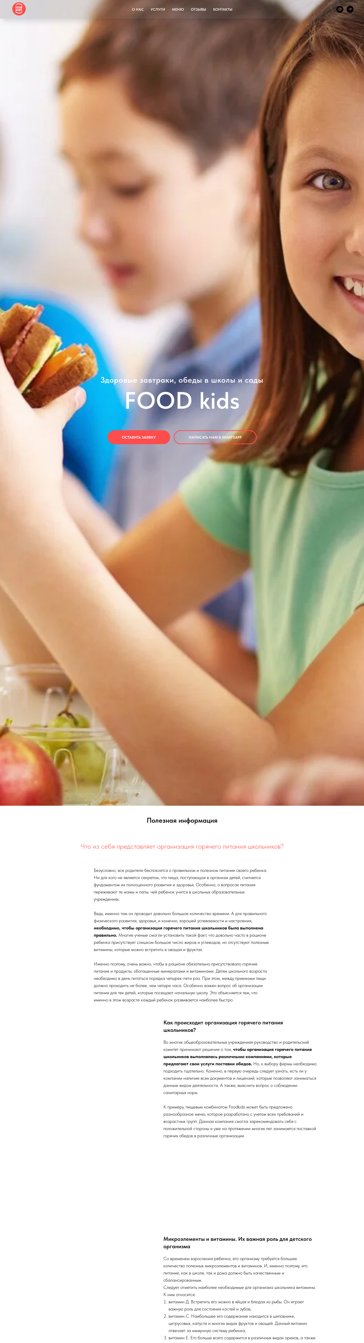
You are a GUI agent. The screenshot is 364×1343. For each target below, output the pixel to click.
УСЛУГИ (158, 9)
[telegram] (350, 9)
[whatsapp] (339, 9)
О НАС (138, 9)
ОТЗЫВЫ (198, 9)
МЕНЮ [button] (178, 9)
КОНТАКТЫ (222, 9)
